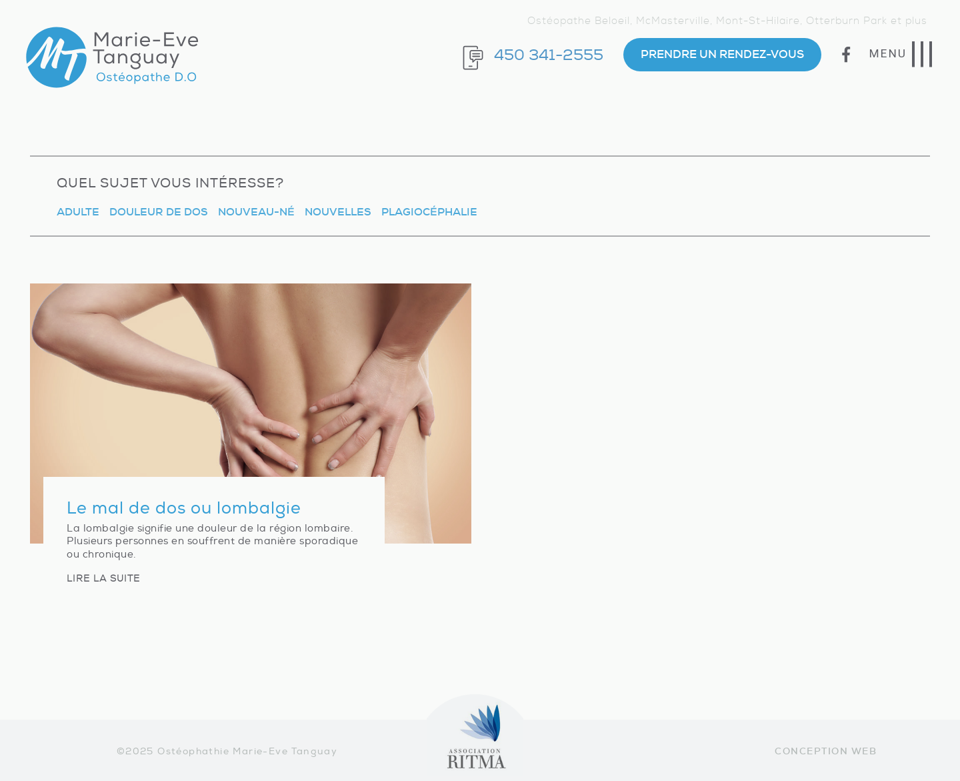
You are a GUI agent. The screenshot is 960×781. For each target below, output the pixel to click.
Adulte (78, 212)
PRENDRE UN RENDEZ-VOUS (722, 54)
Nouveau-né (256, 212)
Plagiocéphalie (429, 212)
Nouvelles (338, 212)
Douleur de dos (158, 212)
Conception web (826, 751)
